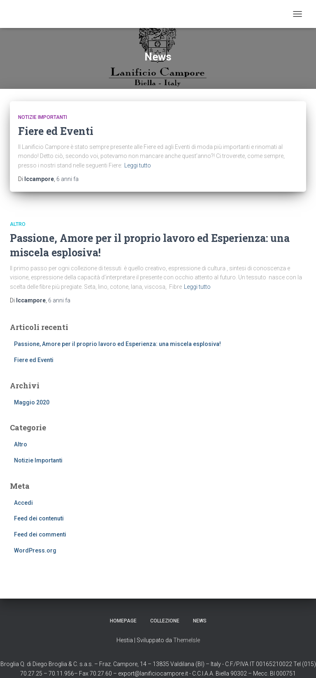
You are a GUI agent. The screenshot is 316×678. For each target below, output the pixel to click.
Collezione (164, 621)
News (200, 621)
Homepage (123, 621)
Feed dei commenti (40, 534)
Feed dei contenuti (39, 518)
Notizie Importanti (42, 117)
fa (67, 179)
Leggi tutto (137, 165)
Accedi (23, 502)
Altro (18, 224)
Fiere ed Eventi (55, 131)
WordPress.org (35, 550)
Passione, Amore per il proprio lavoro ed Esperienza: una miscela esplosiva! (117, 344)
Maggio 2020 (31, 402)
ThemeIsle (186, 640)
